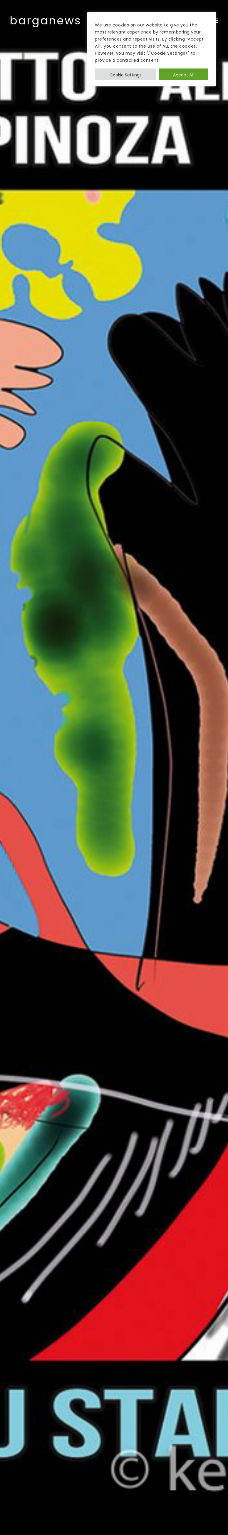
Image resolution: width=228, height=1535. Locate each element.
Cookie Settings (126, 75)
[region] (151, 49)
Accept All (183, 75)
